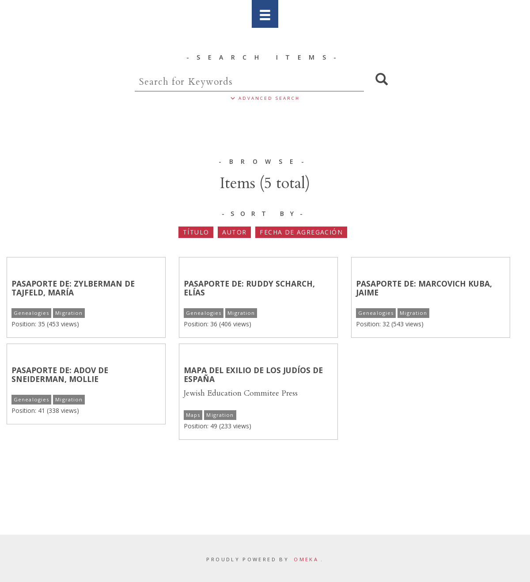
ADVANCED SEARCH (265, 98)
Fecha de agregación (301, 232)
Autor (234, 232)
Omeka (306, 559)
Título (196, 232)
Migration (69, 313)
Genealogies (31, 313)
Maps (193, 415)
